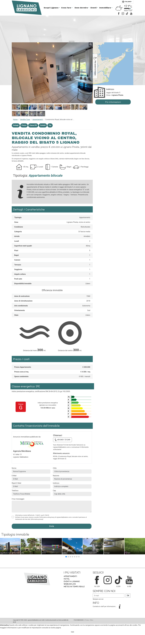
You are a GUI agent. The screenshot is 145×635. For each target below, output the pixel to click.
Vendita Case (25, 119)
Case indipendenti (90, 553)
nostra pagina (56, 628)
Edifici (65, 553)
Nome (14, 468)
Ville (22, 553)
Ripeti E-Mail (16, 483)
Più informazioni (113, 101)
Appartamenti (37, 119)
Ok (128, 595)
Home (15, 119)
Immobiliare (105, 8)
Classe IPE (33, 125)
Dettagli (15, 125)
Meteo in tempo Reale (74, 587)
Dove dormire (81, 8)
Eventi (94, 8)
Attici (44, 553)
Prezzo (24, 125)
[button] (66, 556)
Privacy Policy (89, 620)
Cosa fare (66, 8)
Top (50, 125)
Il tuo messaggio (18, 499)
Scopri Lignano (51, 8)
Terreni (127, 553)
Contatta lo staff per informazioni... (105, 606)
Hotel (67, 579)
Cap (54, 491)
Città (54, 468)
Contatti (43, 125)
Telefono (15, 491)
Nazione (56, 476)
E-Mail (14, 476)
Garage (107, 553)
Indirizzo (56, 483)
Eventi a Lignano (72, 581)
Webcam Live (70, 584)
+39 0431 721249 (62, 440)
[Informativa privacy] (37, 519)
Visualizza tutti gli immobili (10, 553)
